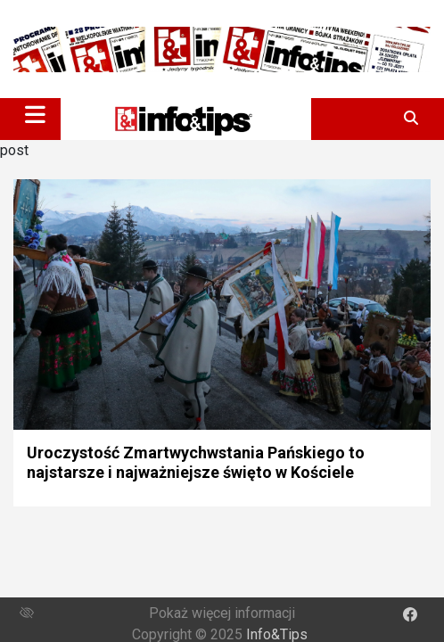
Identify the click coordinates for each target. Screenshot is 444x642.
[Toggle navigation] (35, 114)
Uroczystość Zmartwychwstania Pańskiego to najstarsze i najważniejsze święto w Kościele (196, 462)
